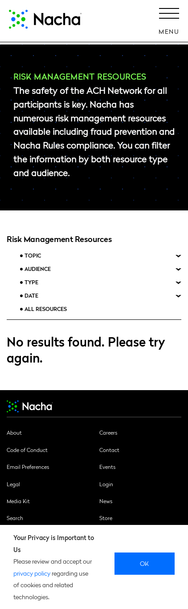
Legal (13, 484)
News (105, 500)
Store (105, 517)
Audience (38, 269)
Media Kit (18, 500)
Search (15, 517)
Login (106, 484)
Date (31, 295)
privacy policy (31, 573)
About (14, 432)
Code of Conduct (27, 449)
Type (31, 282)
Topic (33, 255)
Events (107, 466)
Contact (109, 449)
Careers (108, 432)
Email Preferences (28, 466)
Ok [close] (144, 563)
